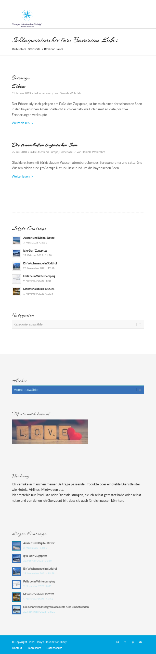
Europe (54, 152)
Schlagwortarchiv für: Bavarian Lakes (65, 40)
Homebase (43, 93)
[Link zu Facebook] (125, 642)
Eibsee (18, 86)
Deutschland (41, 152)
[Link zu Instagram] (117, 642)
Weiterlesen (23, 123)
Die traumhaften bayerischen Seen (44, 145)
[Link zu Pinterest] (133, 642)
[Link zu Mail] (140, 642)
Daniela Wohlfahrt (71, 93)
